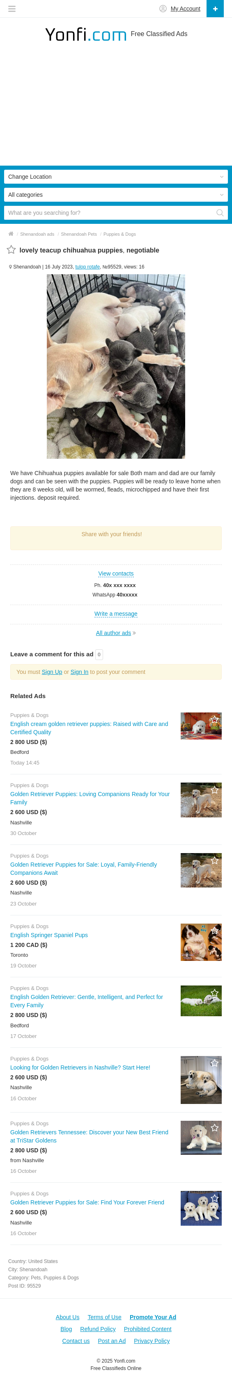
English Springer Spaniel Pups (49, 935)
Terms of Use (104, 1317)
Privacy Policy (152, 1341)
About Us (68, 1317)
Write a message (116, 613)
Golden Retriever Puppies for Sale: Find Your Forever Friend (87, 1202)
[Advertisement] (116, 108)
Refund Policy (97, 1329)
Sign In (80, 672)
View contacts (115, 573)
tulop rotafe (88, 267)
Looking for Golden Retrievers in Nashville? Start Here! (80, 1067)
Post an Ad (112, 1341)
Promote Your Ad (153, 1317)
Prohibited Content (148, 1329)
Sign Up (52, 672)
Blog (66, 1329)
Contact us (76, 1341)
